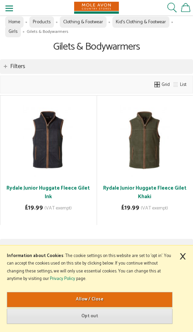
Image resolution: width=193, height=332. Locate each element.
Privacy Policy (62, 278)
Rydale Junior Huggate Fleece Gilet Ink (48, 192)
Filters (17, 66)
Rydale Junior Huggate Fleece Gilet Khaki (145, 192)
